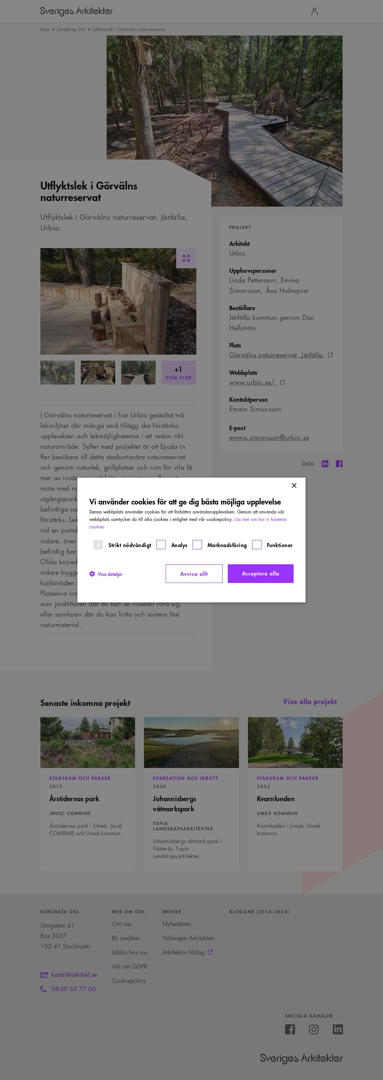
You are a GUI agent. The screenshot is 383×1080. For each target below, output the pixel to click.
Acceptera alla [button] (260, 573)
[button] (105, 573)
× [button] (294, 486)
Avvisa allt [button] (194, 573)
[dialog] (191, 540)
